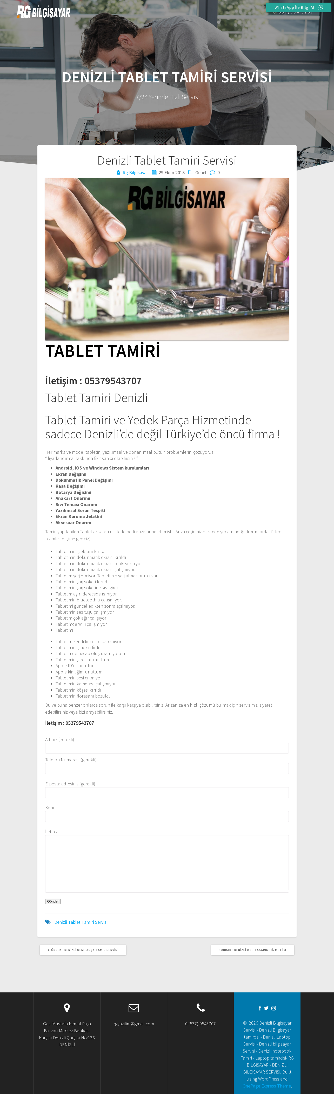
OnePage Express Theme (267, 1086)
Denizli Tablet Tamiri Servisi (81, 922)
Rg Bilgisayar (135, 172)
